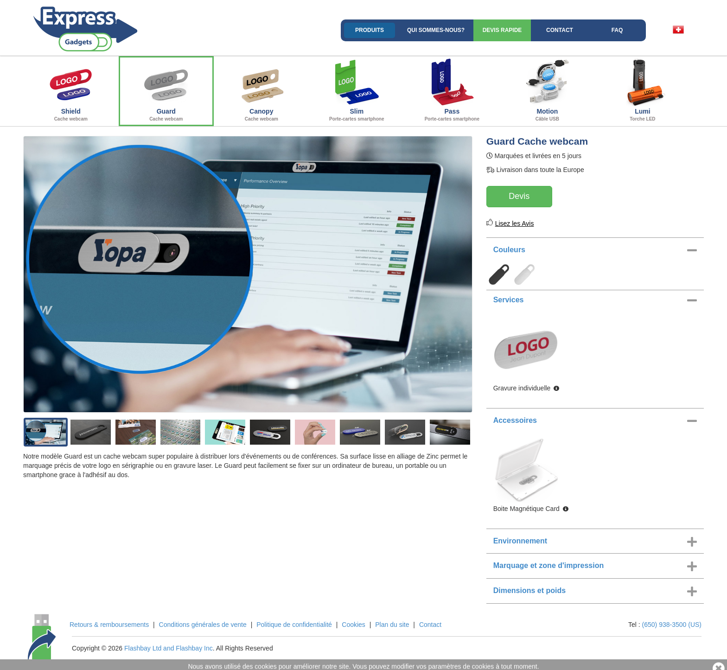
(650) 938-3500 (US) (671, 624)
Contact (559, 30)
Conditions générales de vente (203, 624)
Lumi (642, 89)
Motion (547, 89)
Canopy (261, 89)
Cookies (353, 624)
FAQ (617, 30)
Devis (519, 196)
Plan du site (392, 624)
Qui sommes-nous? (436, 30)
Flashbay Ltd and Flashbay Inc (168, 648)
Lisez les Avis (514, 223)
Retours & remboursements (109, 624)
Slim (357, 89)
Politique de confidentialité (294, 624)
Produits (369, 30)
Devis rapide (502, 30)
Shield (71, 89)
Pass (452, 89)
